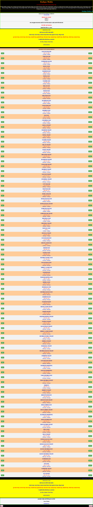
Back (2, 505)
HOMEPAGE (46, 503)
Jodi (2, 53)
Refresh (46, 20)
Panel (90, 53)
